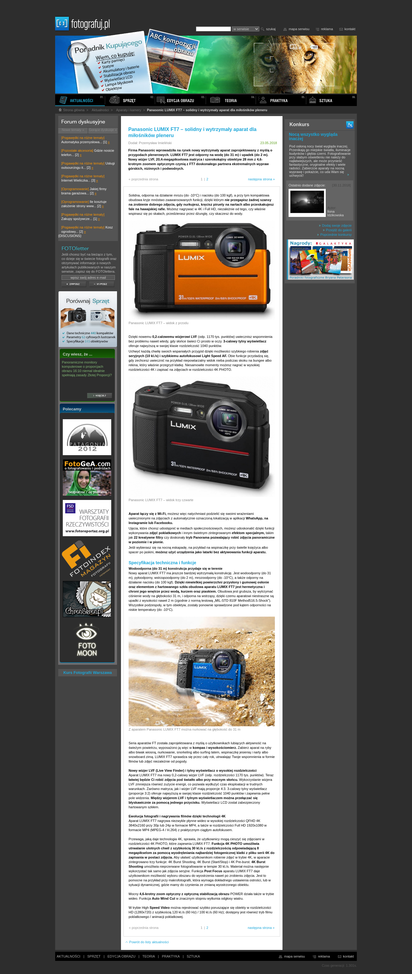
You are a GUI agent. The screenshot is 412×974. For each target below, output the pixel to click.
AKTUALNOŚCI (68, 956)
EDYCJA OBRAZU (122, 956)
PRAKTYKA (171, 956)
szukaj (270, 29)
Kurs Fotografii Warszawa (87, 672)
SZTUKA (193, 956)
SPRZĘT (94, 956)
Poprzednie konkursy (334, 234)
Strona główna (71, 110)
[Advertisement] (319, 382)
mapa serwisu (299, 29)
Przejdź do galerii (337, 230)
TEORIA (148, 956)
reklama (327, 29)
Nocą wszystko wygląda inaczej (313, 136)
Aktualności (100, 110)
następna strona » (261, 179)
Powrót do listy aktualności (147, 942)
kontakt (350, 29)
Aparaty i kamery (128, 110)
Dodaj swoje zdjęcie (335, 225)
